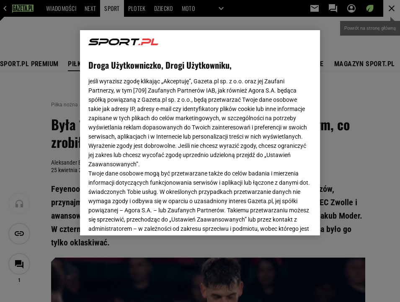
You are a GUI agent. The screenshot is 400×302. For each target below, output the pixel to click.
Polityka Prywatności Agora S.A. (250, 129)
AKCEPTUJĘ (283, 219)
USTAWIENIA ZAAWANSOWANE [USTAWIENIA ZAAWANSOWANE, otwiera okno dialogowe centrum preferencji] (143, 218)
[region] (200, 132)
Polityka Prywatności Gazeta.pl (162, 129)
